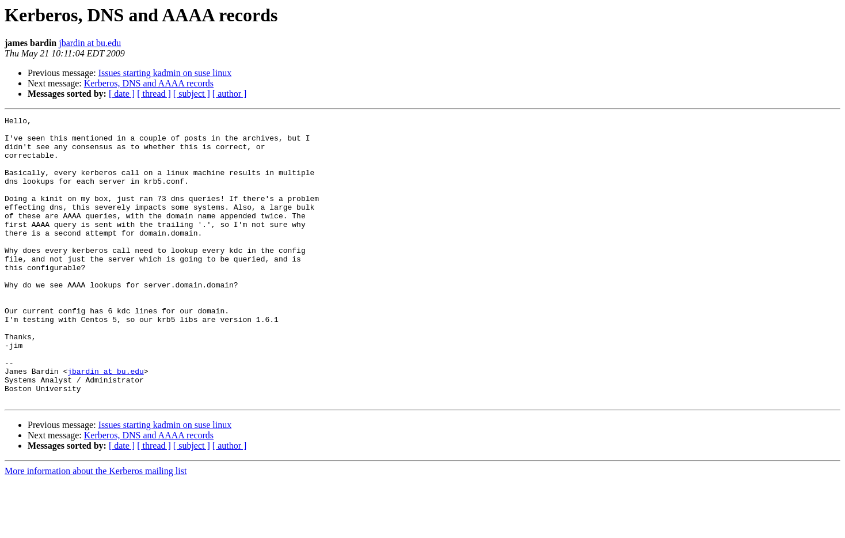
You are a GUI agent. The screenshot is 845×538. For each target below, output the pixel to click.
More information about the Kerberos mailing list (95, 528)
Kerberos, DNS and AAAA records (149, 83)
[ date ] (122, 93)
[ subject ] (191, 93)
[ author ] (229, 93)
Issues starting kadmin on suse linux (165, 73)
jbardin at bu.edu (90, 43)
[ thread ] (154, 93)
